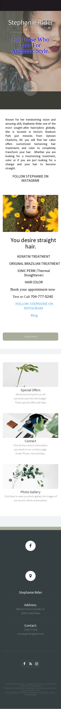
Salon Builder (11, 692)
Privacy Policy (30, 694)
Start (30, 88)
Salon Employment (30, 692)
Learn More (30, 336)
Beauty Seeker (49, 692)
